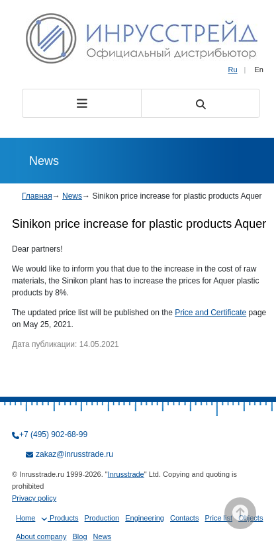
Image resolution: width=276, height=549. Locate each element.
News (72, 196)
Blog (80, 536)
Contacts (184, 518)
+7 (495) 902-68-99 (53, 434)
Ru (233, 70)
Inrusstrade (126, 474)
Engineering (144, 518)
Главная (37, 196)
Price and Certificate (210, 312)
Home (25, 518)
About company (41, 536)
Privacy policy (34, 498)
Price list (219, 518)
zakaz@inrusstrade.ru (74, 454)
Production (102, 518)
